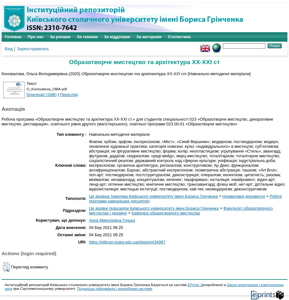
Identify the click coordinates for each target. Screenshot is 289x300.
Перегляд (69, 94)
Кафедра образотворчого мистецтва (166, 213)
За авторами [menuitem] (149, 36)
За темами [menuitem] (87, 36)
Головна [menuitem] (13, 36)
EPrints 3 (195, 285)
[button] (6, 267)
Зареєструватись (33, 48)
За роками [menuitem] (60, 36)
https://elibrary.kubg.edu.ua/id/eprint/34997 (127, 242)
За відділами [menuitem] (117, 36)
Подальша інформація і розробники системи (114, 289)
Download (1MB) (42, 94)
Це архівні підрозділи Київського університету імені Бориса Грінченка (153, 208)
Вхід (9, 48)
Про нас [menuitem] (36, 36)
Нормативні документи (243, 196)
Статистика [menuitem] (179, 36)
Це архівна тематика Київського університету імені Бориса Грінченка (153, 196)
